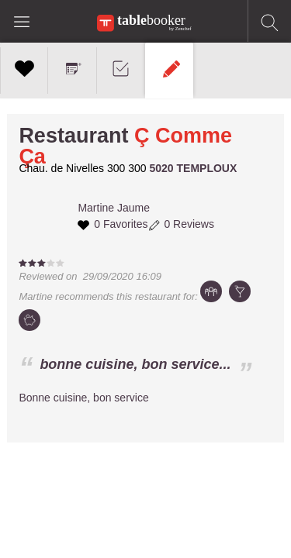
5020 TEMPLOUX (193, 168)
